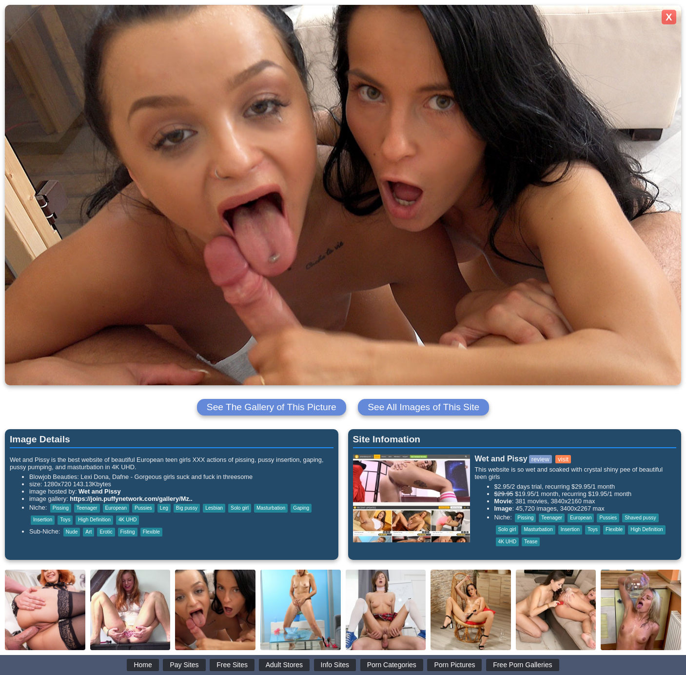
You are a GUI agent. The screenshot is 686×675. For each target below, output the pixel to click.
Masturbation (270, 508)
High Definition (94, 519)
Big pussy (186, 508)
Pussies (143, 508)
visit (563, 459)
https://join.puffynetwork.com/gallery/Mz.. (131, 498)
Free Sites (232, 665)
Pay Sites (184, 665)
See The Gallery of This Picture (271, 407)
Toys (65, 519)
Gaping (301, 508)
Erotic (105, 532)
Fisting (127, 532)
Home (143, 665)
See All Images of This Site (423, 407)
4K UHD (127, 519)
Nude (72, 532)
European (116, 508)
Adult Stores (284, 665)
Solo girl (240, 508)
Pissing (61, 508)
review (540, 459)
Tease (530, 541)
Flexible (151, 532)
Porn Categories (391, 665)
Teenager (87, 508)
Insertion (42, 519)
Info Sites (335, 665)
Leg (164, 508)
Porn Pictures (454, 665)
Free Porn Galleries (522, 665)
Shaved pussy (640, 517)
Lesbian (214, 508)
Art (88, 532)
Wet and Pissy (99, 491)
